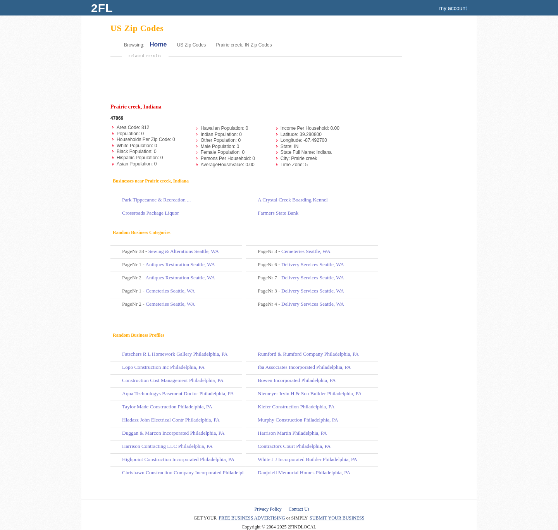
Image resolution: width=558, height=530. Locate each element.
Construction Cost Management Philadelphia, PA (173, 380)
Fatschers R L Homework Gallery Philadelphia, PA (175, 354)
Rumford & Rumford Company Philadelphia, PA (308, 354)
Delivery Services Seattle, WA (312, 264)
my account (453, 8)
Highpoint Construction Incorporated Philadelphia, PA (178, 459)
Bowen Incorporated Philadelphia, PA (297, 380)
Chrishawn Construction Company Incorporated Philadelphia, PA (189, 472)
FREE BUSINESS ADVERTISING (252, 518)
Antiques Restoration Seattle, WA (180, 264)
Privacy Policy (268, 509)
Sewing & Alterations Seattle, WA (183, 251)
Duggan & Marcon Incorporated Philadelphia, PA (173, 433)
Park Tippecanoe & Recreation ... (156, 200)
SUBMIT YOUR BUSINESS (337, 518)
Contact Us (299, 509)
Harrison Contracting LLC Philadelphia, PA (167, 446)
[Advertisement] (255, 83)
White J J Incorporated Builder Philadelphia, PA (307, 459)
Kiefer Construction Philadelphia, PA (296, 407)
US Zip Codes (191, 45)
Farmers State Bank (278, 213)
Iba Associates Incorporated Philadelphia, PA (304, 367)
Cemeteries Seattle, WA (170, 291)
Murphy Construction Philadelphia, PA (298, 420)
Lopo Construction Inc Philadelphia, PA (163, 367)
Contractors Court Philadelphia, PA (294, 446)
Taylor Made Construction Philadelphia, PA (167, 407)
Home (158, 44)
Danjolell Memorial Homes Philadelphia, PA (304, 472)
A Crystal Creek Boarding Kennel (293, 200)
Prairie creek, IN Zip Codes (244, 45)
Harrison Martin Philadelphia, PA (292, 433)
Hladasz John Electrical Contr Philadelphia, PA (171, 420)
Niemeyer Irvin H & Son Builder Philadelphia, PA (310, 393)
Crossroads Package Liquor (150, 213)
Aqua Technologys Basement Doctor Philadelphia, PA (178, 393)
